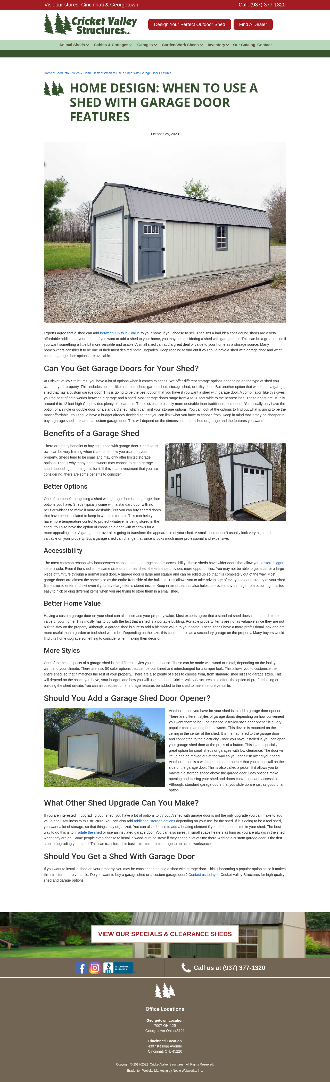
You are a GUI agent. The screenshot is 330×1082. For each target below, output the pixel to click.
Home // (49, 73)
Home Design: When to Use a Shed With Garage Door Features (127, 73)
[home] (90, 24)
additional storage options (154, 821)
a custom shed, (134, 387)
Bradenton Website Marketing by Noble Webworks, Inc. (165, 1070)
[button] (74, 45)
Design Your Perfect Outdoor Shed (189, 24)
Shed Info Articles (67, 73)
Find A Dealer (253, 24)
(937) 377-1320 (268, 4)
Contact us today (202, 875)
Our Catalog (244, 45)
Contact (264, 45)
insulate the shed (88, 832)
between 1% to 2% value (120, 333)
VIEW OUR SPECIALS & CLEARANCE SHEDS (165, 934)
